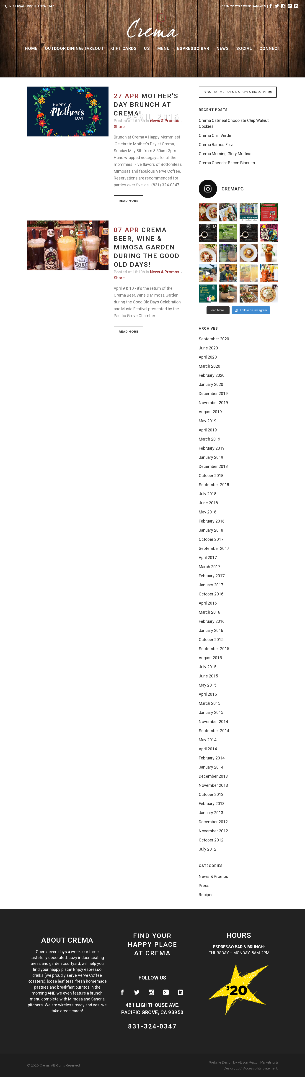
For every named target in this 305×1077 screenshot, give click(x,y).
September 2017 (214, 548)
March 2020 (209, 366)
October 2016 (211, 594)
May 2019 (207, 420)
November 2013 (213, 785)
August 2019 (210, 411)
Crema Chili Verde (215, 135)
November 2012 (213, 830)
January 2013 (211, 812)
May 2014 (207, 739)
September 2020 (214, 338)
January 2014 (211, 767)
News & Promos (164, 271)
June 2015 (208, 676)
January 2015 (211, 712)
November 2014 (213, 721)
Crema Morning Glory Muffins (225, 153)
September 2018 (214, 484)
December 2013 (213, 776)
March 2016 (209, 612)
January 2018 (211, 530)
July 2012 (207, 849)
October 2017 (211, 539)
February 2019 (212, 448)
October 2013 (211, 794)
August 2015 (210, 657)
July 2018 (207, 493)
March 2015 (209, 703)
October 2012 (211, 840)
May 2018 (207, 512)
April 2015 (208, 694)
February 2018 (212, 521)
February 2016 (212, 621)
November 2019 (213, 402)
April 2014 (208, 748)
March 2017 (209, 566)
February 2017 (212, 575)
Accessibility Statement (260, 1068)
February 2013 (212, 803)
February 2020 (212, 375)
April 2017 (208, 557)
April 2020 (208, 357)
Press (204, 885)
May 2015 (207, 685)
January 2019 (211, 457)
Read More (128, 201)
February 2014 (212, 758)
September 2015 (214, 648)
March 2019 (209, 439)
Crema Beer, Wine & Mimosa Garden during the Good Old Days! (147, 247)
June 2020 (208, 348)
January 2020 (211, 384)
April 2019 (208, 430)
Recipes (206, 894)
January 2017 (211, 584)
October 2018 (211, 475)
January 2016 (211, 630)
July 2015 (207, 666)
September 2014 (214, 730)
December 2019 (213, 393)
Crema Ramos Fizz (216, 144)
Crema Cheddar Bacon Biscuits (227, 162)
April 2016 (208, 603)
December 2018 (213, 466)
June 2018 (208, 502)
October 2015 (211, 639)
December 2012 (213, 821)
